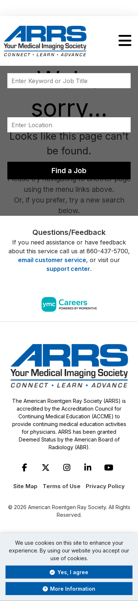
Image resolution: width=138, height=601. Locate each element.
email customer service (52, 260)
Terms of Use (62, 486)
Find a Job (69, 170)
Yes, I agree (69, 572)
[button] (125, 40)
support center (68, 268)
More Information (69, 589)
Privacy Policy (105, 486)
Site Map (25, 486)
